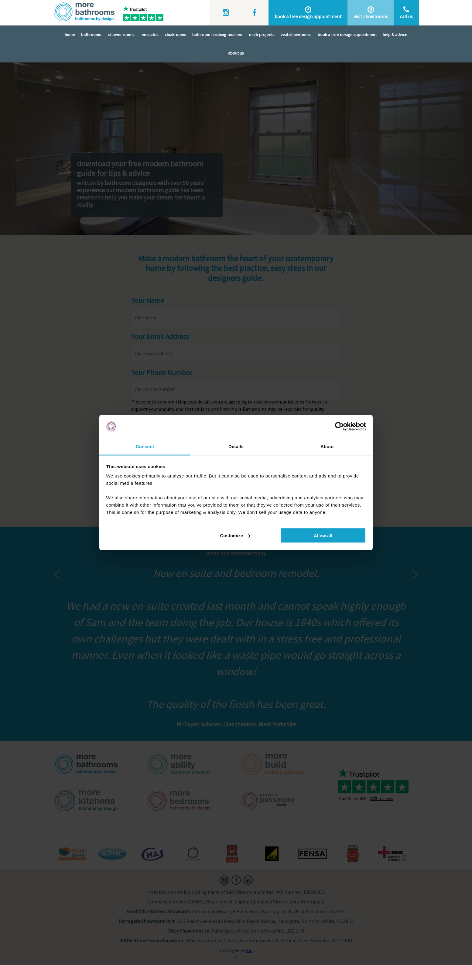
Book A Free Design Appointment (347, 34)
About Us (236, 53)
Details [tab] (236, 446)
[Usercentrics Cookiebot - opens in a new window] (339, 426)
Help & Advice (395, 34)
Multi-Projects (262, 34)
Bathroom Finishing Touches (217, 34)
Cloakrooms (175, 34)
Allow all (323, 535)
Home (70, 34)
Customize (235, 535)
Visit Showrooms (296, 34)
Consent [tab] (145, 446)
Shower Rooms (121, 34)
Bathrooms (91, 34)
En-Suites (150, 34)
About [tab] (327, 446)
